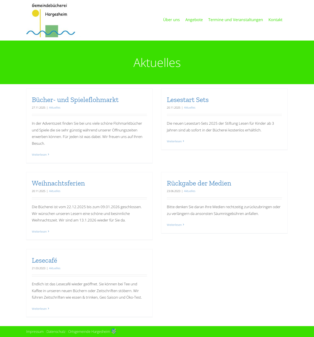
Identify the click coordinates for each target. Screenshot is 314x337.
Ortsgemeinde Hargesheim (92, 331)
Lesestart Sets (188, 99)
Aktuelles (54, 107)
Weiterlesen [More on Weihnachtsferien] (39, 232)
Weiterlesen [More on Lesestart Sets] (174, 155)
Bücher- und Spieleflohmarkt (75, 99)
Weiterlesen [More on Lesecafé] (39, 309)
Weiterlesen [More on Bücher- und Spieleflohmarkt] (39, 155)
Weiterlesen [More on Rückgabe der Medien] (174, 232)
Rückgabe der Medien (199, 183)
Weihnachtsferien (58, 183)
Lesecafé (44, 260)
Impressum (35, 331)
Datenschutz (55, 331)
